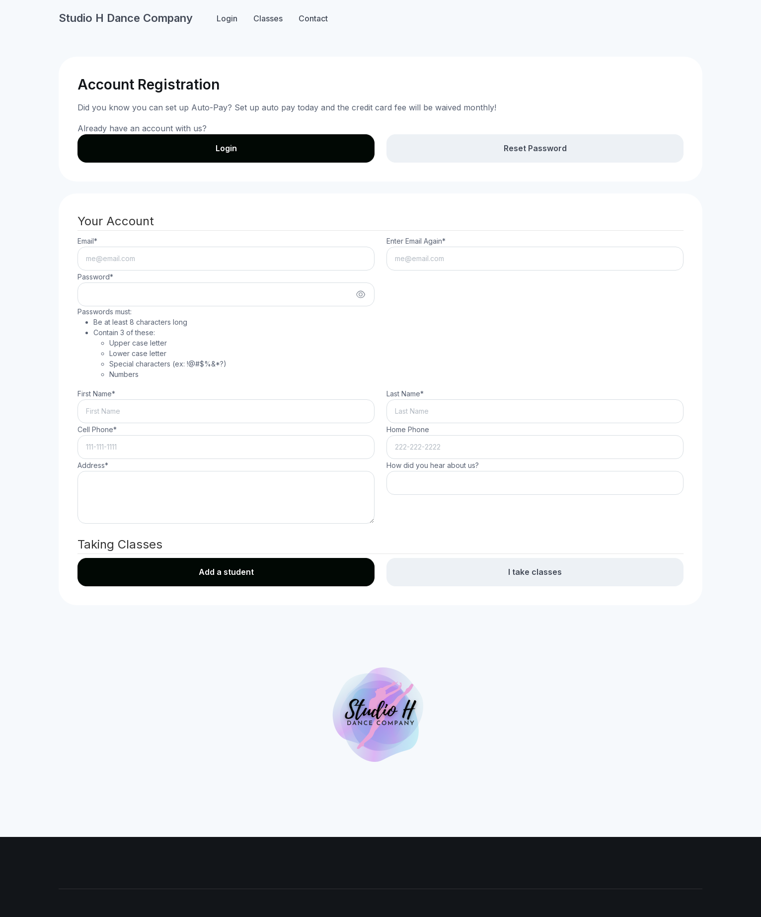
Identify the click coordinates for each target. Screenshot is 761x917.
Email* (87, 241)
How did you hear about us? (432, 465)
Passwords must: (152, 343)
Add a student (226, 572)
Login (227, 18)
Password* (95, 277)
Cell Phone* (97, 429)
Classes (268, 18)
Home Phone (407, 429)
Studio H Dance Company (126, 17)
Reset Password (535, 148)
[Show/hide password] (361, 294)
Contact (313, 18)
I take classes (535, 572)
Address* (92, 465)
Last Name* (405, 393)
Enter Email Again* (416, 241)
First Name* (96, 393)
